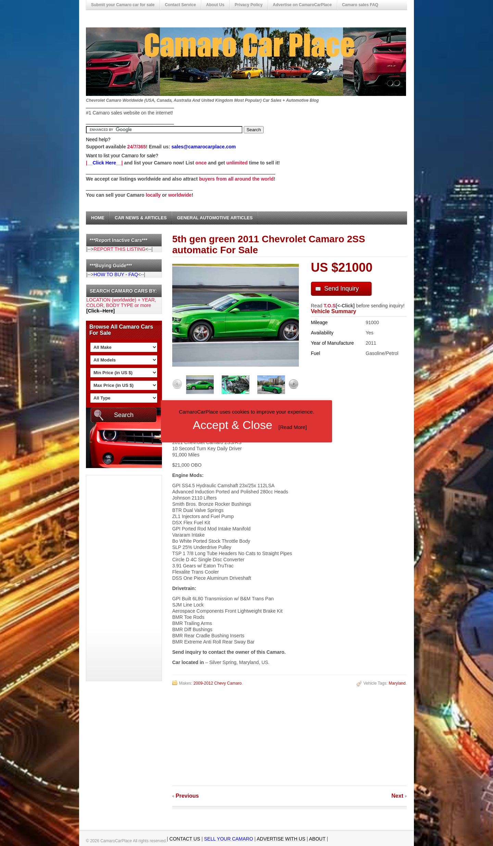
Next (397, 796)
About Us (215, 4)
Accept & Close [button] (232, 424)
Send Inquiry (341, 288)
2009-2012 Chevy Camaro (217, 683)
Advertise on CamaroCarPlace (302, 4)
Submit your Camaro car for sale (122, 4)
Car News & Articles (141, 217)
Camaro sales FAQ (360, 4)
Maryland (397, 683)
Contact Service (180, 4)
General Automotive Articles (215, 217)
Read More (292, 427)
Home (97, 217)
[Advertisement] (113, 578)
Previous (187, 796)
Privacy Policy (248, 4)
